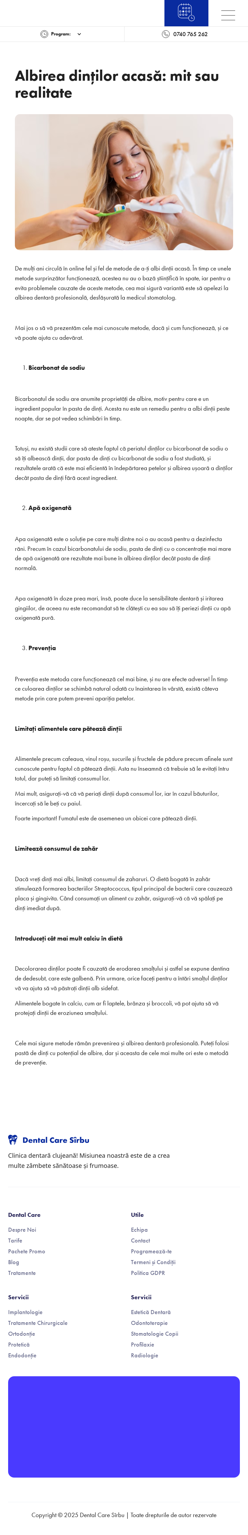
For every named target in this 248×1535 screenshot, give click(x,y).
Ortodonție (21, 1333)
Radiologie (144, 1355)
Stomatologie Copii (154, 1333)
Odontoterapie (149, 1323)
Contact (140, 1240)
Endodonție (22, 1355)
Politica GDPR (148, 1273)
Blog (13, 1262)
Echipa (139, 1229)
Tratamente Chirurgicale (38, 1323)
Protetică (19, 1344)
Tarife (15, 1240)
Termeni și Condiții (153, 1262)
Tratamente (22, 1273)
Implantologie (25, 1312)
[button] (61, 34)
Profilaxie (142, 1344)
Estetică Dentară (151, 1312)
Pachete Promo (26, 1251)
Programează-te (151, 1251)
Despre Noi (22, 1229)
